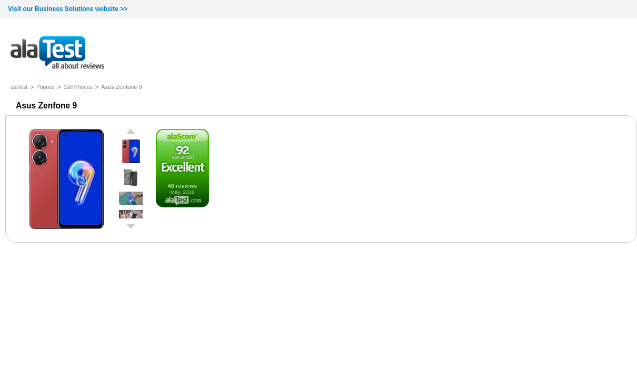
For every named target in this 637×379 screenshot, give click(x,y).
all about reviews (57, 53)
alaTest (19, 87)
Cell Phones (78, 87)
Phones (45, 87)
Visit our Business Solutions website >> (67, 9)
